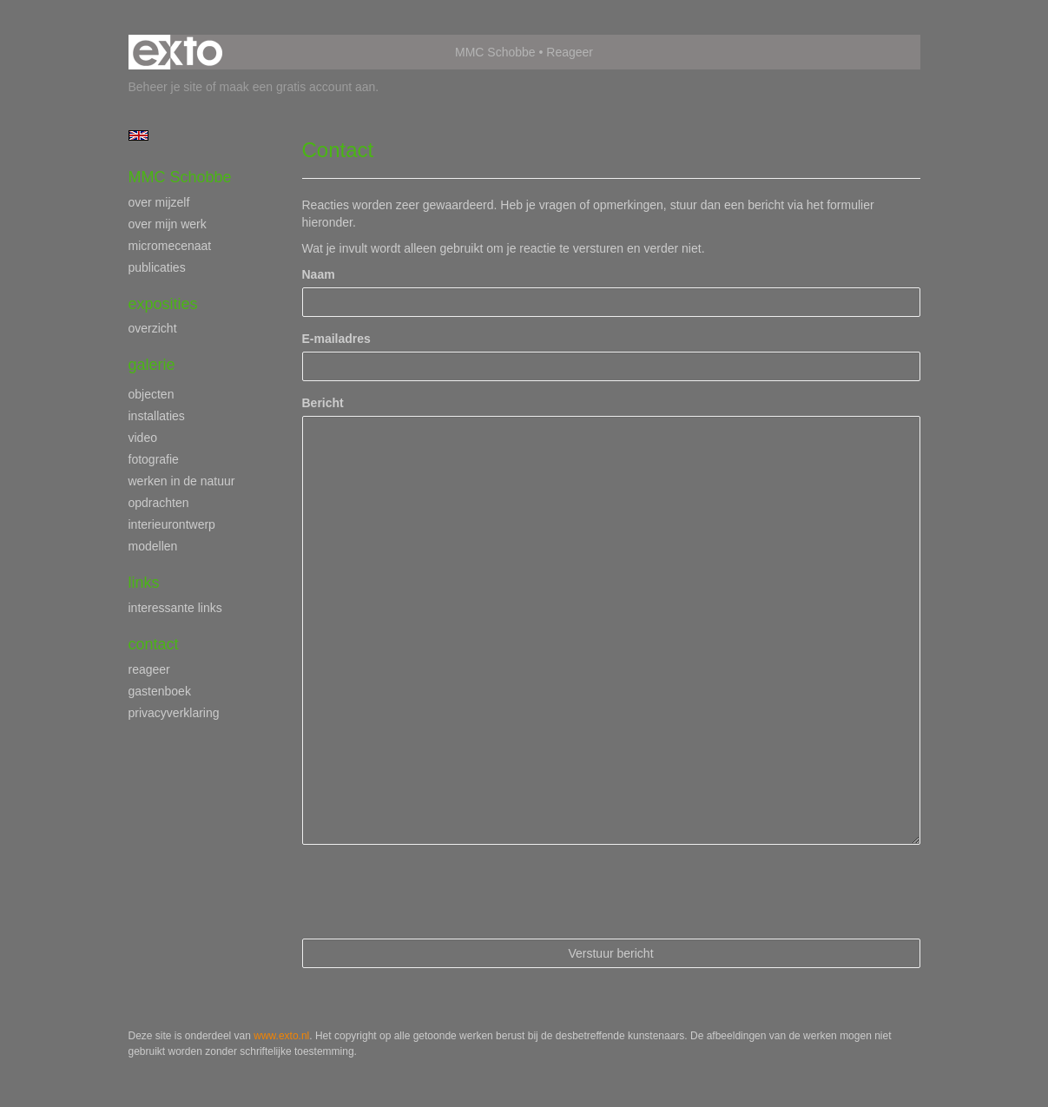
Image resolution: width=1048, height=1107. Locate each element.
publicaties (157, 267)
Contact (154, 644)
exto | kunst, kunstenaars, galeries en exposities (178, 52)
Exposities (163, 304)
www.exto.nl (281, 1036)
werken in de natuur (182, 481)
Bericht (323, 403)
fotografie (154, 459)
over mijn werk (168, 224)
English (138, 135)
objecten (152, 394)
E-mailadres (336, 339)
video (143, 438)
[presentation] (434, 892)
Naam (318, 274)
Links (144, 582)
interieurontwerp (172, 524)
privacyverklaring (174, 713)
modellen (153, 546)
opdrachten (159, 503)
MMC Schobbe (495, 52)
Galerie (152, 364)
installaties (157, 416)
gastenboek (160, 691)
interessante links (175, 608)
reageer (149, 669)
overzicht (153, 328)
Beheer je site (166, 87)
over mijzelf (159, 202)
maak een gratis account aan (298, 87)
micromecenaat (170, 246)
